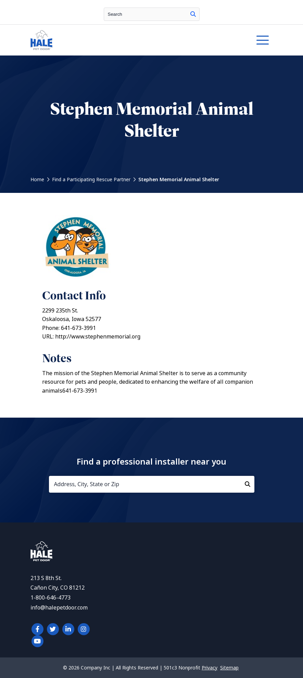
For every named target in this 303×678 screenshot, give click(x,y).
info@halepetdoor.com (59, 608)
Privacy (209, 667)
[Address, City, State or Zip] (151, 484)
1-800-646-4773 (50, 598)
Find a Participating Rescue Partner (91, 179)
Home (37, 179)
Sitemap (229, 667)
